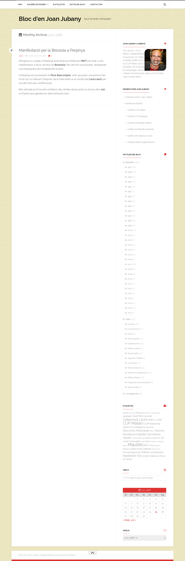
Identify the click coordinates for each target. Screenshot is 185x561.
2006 (130, 259)
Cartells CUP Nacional (137, 116)
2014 (130, 298)
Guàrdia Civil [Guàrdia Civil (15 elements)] (143, 434)
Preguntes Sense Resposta (139, 382)
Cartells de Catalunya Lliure (140, 136)
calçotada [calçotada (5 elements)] (127, 416)
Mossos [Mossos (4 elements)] (126, 449)
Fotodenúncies (134, 344)
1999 (130, 225)
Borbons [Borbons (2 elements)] (148, 413)
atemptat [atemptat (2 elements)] (132, 413)
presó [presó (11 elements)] (160, 452)
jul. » (134, 520)
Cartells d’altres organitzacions (141, 142)
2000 (130, 230)
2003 (130, 245)
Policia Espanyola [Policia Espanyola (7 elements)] (132, 452)
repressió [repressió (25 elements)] (129, 455)
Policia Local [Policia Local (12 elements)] (148, 452)
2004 (130, 250)
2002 (130, 240)
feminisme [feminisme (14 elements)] (129, 434)
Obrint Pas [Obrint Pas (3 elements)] (156, 449)
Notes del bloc (77, 4)
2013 (130, 293)
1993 (130, 196)
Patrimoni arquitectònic (138, 373)
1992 (130, 191)
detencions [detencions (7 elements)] (128, 427)
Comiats (131, 324)
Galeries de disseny (36, 4)
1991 (129, 187)
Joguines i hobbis (135, 358)
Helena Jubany (134, 348)
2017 (130, 313)
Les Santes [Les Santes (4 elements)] (145, 441)
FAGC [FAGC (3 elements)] (152, 431)
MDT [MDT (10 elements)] (146, 445)
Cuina (130, 334)
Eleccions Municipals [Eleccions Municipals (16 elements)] (136, 430)
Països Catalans (134, 368)
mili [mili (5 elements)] (151, 445)
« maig (126, 520)
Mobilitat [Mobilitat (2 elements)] (157, 445)
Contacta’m (96, 4)
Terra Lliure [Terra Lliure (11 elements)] (143, 455)
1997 (130, 216)
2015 (130, 303)
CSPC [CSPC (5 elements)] (159, 420)
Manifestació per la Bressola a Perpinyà (52, 50)
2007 (130, 264)
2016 (130, 308)
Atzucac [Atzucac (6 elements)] (140, 412)
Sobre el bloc (133, 387)
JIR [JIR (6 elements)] (162, 438)
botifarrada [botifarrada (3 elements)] (155, 413)
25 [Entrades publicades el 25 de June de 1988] (156, 512)
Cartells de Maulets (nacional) (141, 129)
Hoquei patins (133, 353)
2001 (130, 235)
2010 (130, 279)
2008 (130, 269)
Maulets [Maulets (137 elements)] (135, 444)
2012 (130, 288)
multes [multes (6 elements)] (133, 449)
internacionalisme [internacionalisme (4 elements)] (152, 438)
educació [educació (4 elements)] (149, 427)
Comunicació (133, 329)
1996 (130, 211)
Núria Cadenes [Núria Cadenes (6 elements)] (144, 449)
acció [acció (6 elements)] (125, 412)
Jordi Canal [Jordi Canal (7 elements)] (128, 441)
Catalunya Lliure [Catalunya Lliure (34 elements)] (135, 419)
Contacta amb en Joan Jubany (138, 97)
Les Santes (132, 363)
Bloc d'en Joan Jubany (50, 18)
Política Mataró (134, 377)
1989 (130, 177)
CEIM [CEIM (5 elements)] (150, 420)
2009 (130, 274)
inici (20, 4)
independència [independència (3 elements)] (138, 438)
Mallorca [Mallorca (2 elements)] (154, 441)
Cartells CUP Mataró (137, 110)
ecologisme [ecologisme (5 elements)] (140, 427)
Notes (128, 319)
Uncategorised (131, 393)
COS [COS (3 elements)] (155, 420)
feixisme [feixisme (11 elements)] (159, 430)
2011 (130, 284)
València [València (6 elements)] (154, 456)
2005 (130, 255)
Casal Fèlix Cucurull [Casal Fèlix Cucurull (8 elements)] (142, 416)
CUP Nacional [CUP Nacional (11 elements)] (152, 423)
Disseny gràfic (133, 339)
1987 (130, 167)
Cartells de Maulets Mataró (139, 123)
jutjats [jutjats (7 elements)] (138, 441)
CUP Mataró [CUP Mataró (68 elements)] (133, 423)
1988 (21, 56)
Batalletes (59, 4)
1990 (130, 182)
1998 (130, 221)
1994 (130, 201)
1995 (130, 206)
